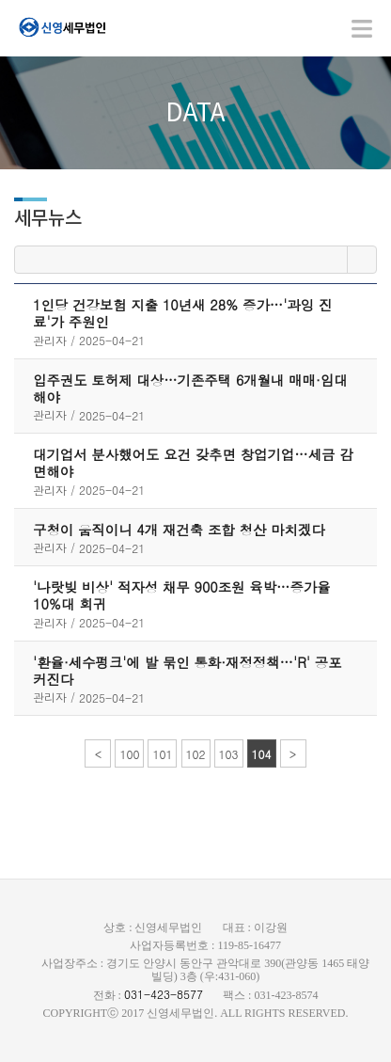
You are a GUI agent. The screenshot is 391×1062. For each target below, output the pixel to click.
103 (229, 754)
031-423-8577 (163, 994)
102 (196, 754)
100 (129, 754)
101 (162, 754)
